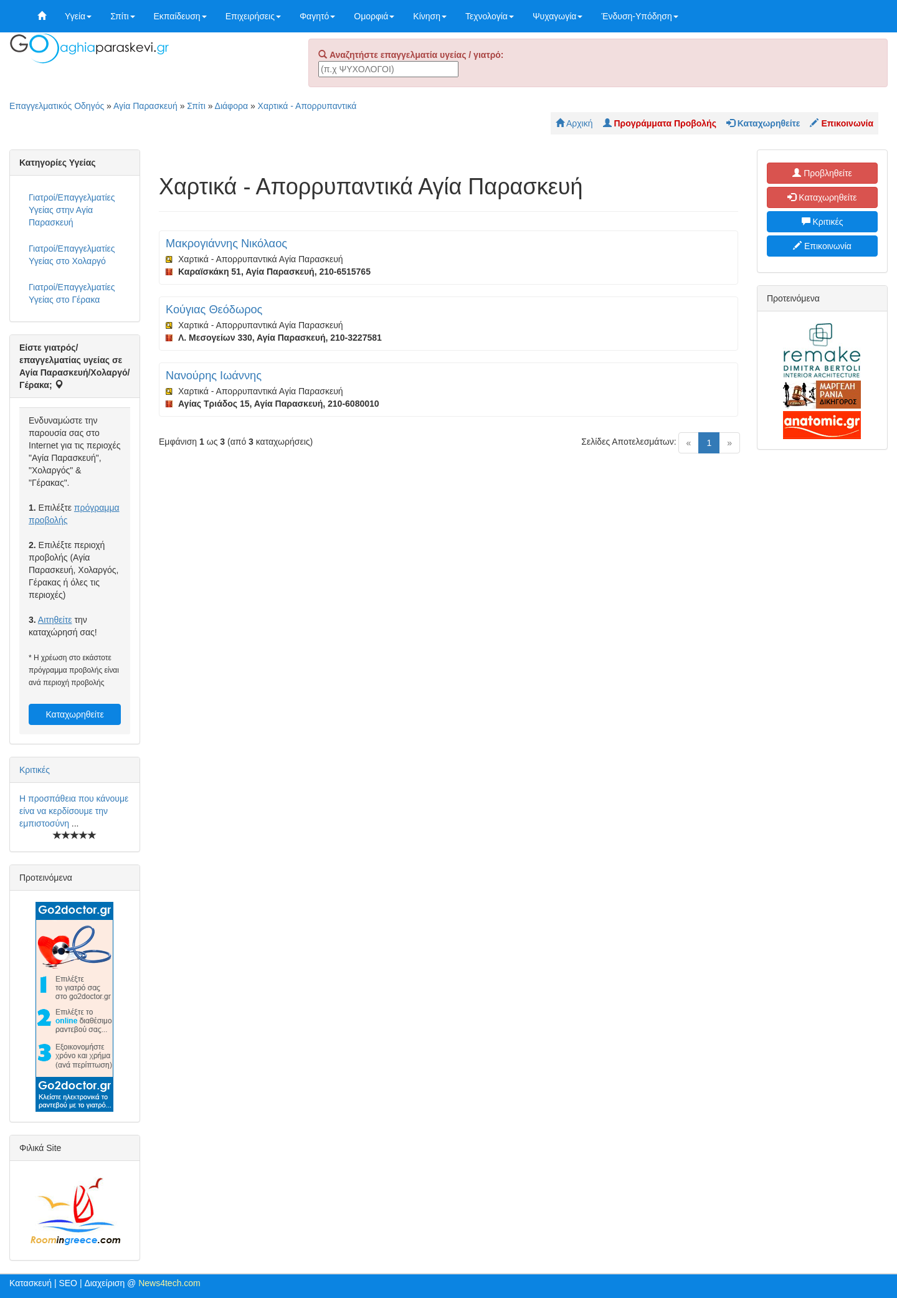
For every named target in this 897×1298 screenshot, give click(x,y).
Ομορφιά (374, 16)
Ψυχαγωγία (558, 16)
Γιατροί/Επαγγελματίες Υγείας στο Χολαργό (72, 255)
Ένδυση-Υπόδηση (639, 16)
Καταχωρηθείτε (74, 714)
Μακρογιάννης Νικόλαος (226, 243)
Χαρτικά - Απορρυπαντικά (307, 106)
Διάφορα (231, 106)
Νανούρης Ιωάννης (214, 375)
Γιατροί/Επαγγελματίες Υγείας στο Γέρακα (72, 293)
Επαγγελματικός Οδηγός (56, 106)
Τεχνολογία (489, 16)
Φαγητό (317, 16)
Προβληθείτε (822, 173)
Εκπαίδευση (180, 16)
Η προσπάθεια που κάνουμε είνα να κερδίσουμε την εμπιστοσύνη (73, 810)
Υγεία (78, 16)
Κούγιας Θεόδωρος (214, 309)
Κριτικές (34, 770)
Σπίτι (122, 16)
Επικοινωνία (822, 246)
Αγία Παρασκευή (145, 106)
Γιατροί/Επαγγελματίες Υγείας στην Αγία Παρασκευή (72, 209)
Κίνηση (430, 16)
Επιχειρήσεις (253, 16)
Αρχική (574, 123)
